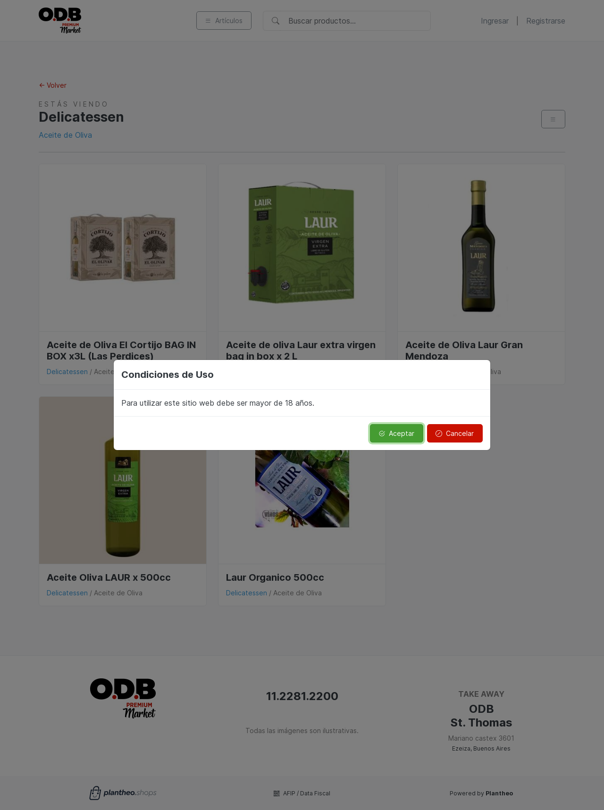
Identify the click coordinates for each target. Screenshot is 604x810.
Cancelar (455, 433)
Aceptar (396, 433)
